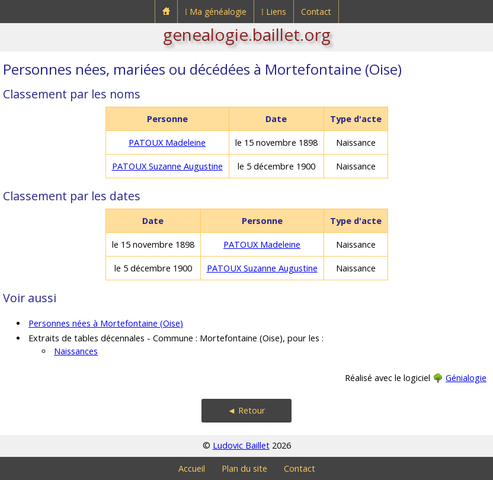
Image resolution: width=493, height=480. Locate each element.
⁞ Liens (273, 11)
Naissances (76, 351)
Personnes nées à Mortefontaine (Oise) (105, 323)
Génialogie (466, 377)
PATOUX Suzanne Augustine (167, 166)
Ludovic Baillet (241, 445)
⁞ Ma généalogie (215, 11)
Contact (316, 11)
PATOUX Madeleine (167, 142)
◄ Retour (246, 410)
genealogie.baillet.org (247, 34)
